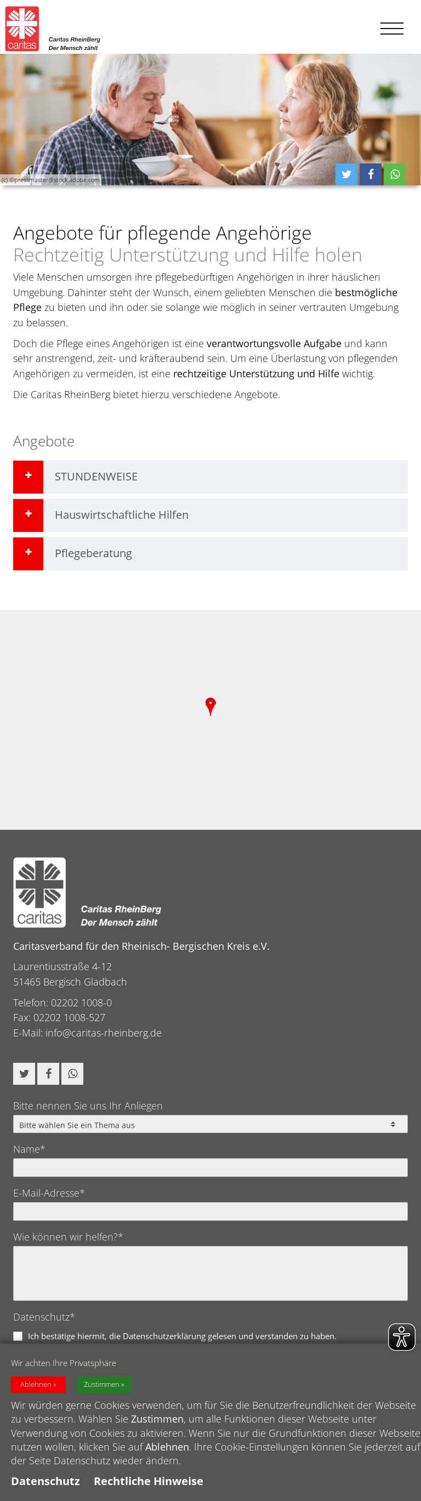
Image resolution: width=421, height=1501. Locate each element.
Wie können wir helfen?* (68, 1236)
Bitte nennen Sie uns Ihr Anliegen (88, 1105)
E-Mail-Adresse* (49, 1192)
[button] (346, 174)
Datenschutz (45, 1481)
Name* (29, 1149)
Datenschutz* (44, 1316)
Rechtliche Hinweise (148, 1481)
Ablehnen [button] (36, 1384)
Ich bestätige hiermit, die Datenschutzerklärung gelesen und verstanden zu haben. (182, 1335)
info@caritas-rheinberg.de (103, 1032)
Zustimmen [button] (102, 1384)
